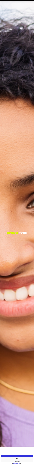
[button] (32, 447)
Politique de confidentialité (17, 463)
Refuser (17, 458)
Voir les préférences (17, 461)
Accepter (17, 455)
